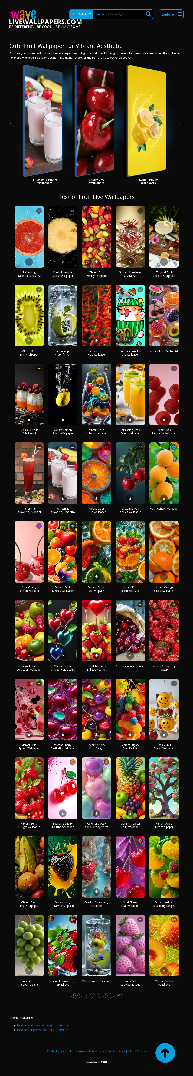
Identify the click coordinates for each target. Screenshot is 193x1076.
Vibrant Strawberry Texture (164, 667)
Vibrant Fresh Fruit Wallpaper (29, 904)
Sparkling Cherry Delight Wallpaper (63, 825)
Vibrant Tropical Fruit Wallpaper (130, 825)
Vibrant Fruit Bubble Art (164, 351)
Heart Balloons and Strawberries (96, 667)
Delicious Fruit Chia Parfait (29, 431)
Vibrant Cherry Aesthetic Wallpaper (63, 746)
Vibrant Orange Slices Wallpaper (164, 589)
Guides (141, 1051)
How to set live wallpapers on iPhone (43, 1030)
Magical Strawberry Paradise (96, 904)
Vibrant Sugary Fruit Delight (130, 746)
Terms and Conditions (90, 1051)
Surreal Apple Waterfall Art (63, 352)
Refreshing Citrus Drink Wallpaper (130, 431)
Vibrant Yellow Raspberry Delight (164, 904)
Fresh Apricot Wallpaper (163, 508)
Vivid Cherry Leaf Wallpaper (130, 904)
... (112, 995)
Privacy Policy (116, 1051)
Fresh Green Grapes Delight (29, 982)
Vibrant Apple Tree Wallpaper (164, 825)
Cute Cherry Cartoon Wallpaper (29, 589)
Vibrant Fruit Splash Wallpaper (96, 431)
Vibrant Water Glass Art (96, 981)
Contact (52, 1051)
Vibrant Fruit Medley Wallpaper (96, 274)
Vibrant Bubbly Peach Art (164, 982)
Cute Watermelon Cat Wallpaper (130, 352)
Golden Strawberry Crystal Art (130, 274)
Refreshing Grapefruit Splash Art (29, 274)
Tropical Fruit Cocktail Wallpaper (164, 274)
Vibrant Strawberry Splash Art (63, 982)
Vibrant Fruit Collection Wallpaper (29, 667)
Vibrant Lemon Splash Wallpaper (62, 431)
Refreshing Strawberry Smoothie (63, 510)
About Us (66, 1051)
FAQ (131, 1051)
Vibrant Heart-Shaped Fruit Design (63, 667)
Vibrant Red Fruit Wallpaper (96, 352)
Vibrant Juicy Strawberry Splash (63, 904)
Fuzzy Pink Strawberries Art (130, 982)
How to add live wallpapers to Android (43, 1025)
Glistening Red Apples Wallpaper (130, 510)
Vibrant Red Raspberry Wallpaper (164, 431)
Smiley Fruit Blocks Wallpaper (164, 746)
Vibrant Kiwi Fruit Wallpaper (29, 352)
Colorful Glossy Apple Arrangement (96, 825)
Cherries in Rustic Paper (130, 666)
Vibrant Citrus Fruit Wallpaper (96, 510)
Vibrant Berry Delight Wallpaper (29, 825)
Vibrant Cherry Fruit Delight (96, 746)
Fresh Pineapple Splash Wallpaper (62, 274)
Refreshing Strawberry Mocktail (29, 510)
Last (119, 995)
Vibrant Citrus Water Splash (96, 589)
